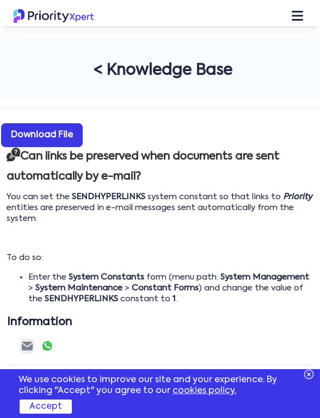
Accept (45, 406)
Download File (42, 135)
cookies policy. (204, 391)
